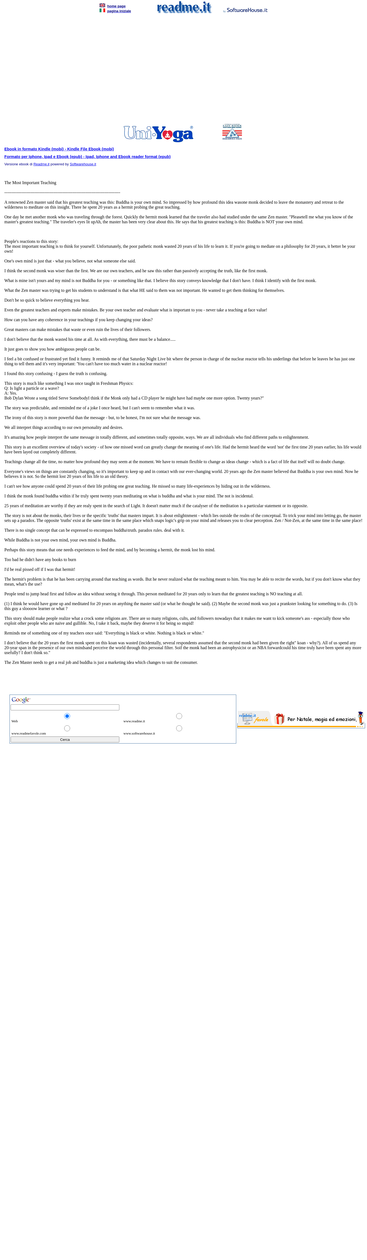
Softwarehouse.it (83, 164)
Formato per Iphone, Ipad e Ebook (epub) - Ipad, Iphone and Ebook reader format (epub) (87, 156)
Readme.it (41, 164)
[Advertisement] (51, 70)
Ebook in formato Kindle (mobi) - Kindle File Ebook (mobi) (59, 149)
